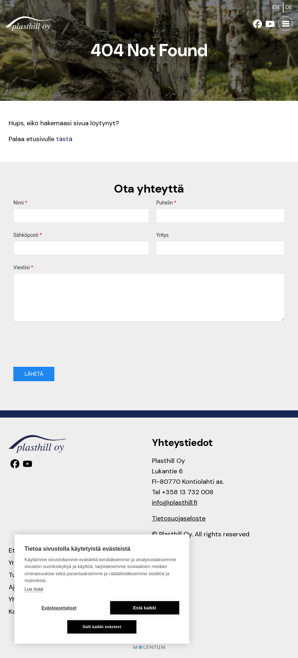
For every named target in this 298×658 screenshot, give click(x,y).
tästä (64, 139)
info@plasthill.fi (174, 502)
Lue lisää (33, 589)
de (289, 7)
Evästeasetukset (58, 607)
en (275, 7)
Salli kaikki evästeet (101, 627)
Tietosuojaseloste (179, 518)
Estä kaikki (144, 607)
